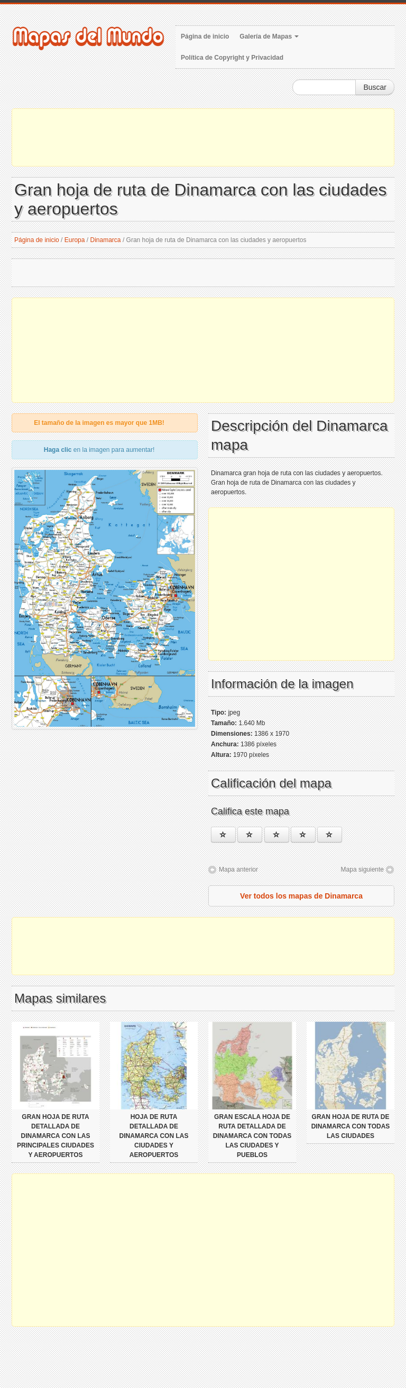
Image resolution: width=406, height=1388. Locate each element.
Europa (74, 240)
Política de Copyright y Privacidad (232, 57)
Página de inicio (205, 36)
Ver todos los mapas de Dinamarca (301, 896)
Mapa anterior (238, 869)
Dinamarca (105, 240)
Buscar (374, 87)
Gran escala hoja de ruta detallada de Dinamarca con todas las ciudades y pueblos (252, 1136)
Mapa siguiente (362, 869)
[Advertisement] (203, 137)
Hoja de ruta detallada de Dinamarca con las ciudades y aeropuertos (154, 1136)
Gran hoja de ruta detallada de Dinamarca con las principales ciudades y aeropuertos (55, 1136)
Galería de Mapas (269, 36)
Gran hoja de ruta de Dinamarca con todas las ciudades (350, 1126)
